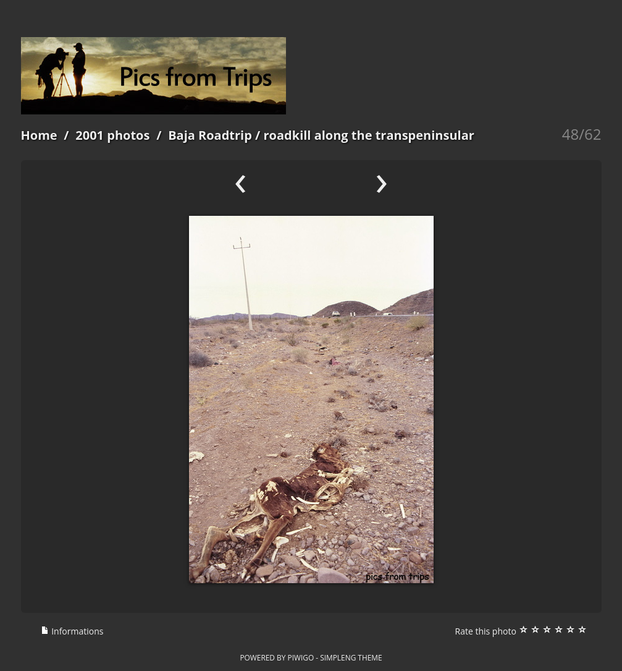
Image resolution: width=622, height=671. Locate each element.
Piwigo (300, 657)
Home (39, 135)
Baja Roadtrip (210, 135)
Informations (72, 631)
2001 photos (112, 135)
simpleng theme (351, 657)
